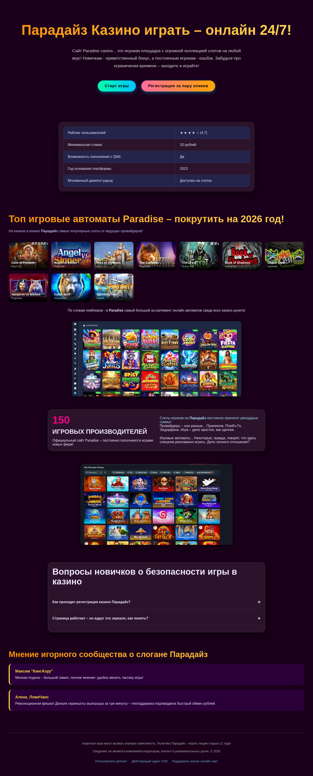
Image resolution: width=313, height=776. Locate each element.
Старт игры (117, 86)
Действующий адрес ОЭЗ (150, 761)
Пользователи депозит (111, 761)
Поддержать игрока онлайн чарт (195, 761)
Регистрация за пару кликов (178, 86)
